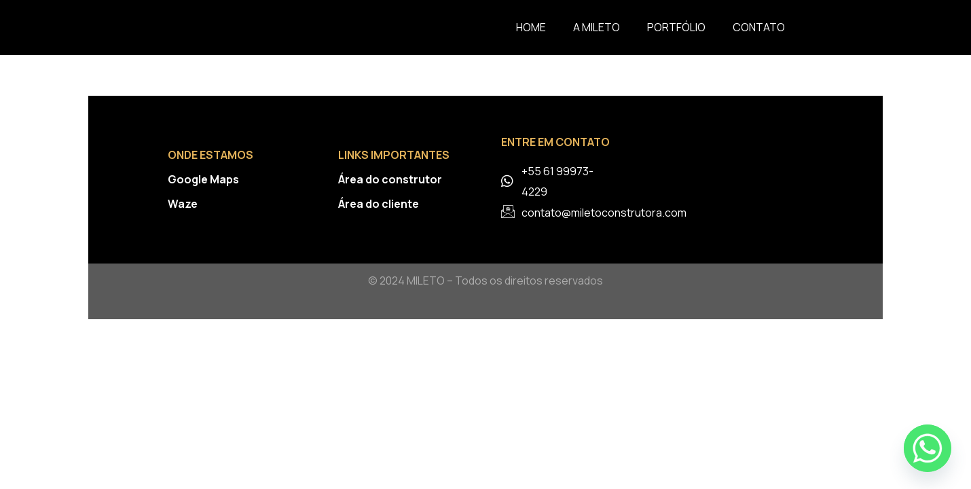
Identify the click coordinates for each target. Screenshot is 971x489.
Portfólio (676, 27)
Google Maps (203, 179)
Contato (759, 27)
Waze (183, 203)
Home (531, 27)
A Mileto (596, 27)
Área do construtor (390, 179)
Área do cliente (378, 203)
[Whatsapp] (927, 448)
